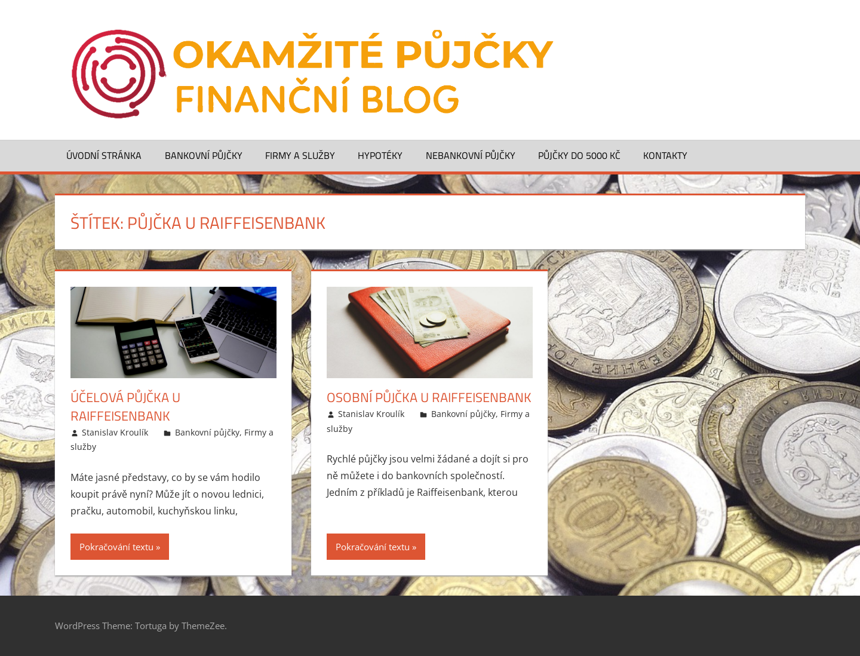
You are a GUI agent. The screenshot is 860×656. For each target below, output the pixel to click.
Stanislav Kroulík (115, 432)
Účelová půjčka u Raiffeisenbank (125, 406)
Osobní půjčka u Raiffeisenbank (429, 397)
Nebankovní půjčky (470, 155)
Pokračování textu (116, 547)
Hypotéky (380, 155)
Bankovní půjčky (203, 155)
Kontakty (665, 155)
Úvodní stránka (104, 155)
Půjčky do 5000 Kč (579, 155)
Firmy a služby (300, 155)
